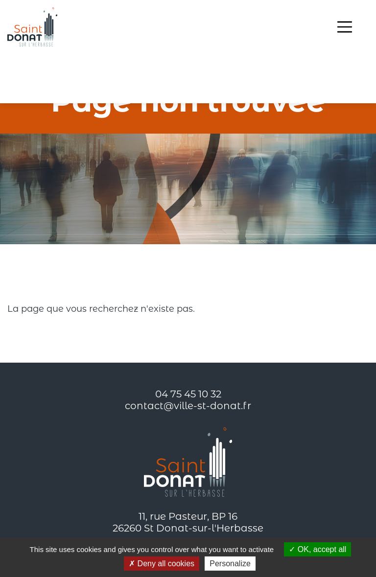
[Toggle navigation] (344, 27)
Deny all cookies (161, 563)
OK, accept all (317, 549)
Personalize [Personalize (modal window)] (230, 563)
